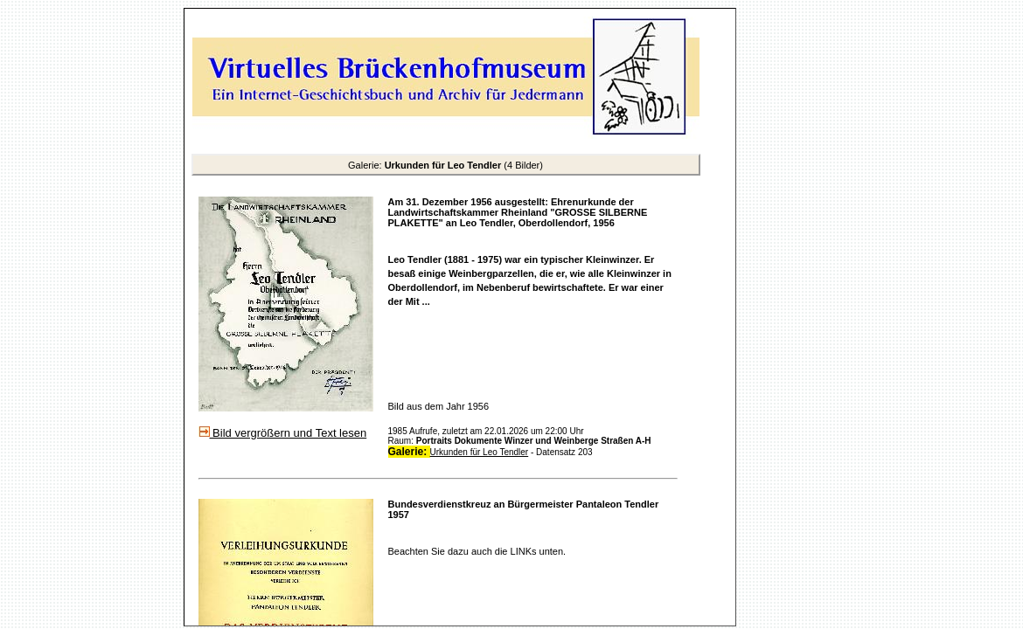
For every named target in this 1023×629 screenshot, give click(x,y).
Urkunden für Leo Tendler (479, 452)
